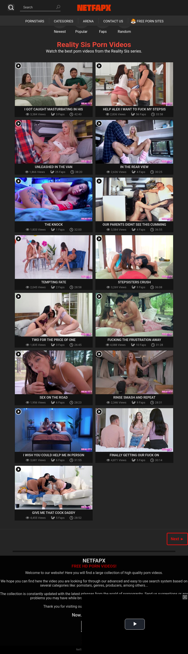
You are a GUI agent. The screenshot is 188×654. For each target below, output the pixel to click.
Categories (63, 21)
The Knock (54, 225)
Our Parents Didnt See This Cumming (134, 225)
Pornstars (34, 21)
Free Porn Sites (150, 21)
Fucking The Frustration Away (134, 340)
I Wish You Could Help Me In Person (53, 455)
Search (11, 7)
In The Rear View (134, 167)
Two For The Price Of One (53, 340)
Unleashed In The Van (53, 167)
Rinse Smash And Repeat (134, 397)
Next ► (177, 539)
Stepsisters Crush (134, 282)
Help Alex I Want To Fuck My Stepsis (134, 109)
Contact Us (113, 21)
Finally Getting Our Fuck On (134, 455)
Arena (88, 21)
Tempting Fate (53, 282)
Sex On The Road (54, 397)
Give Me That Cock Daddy (53, 513)
